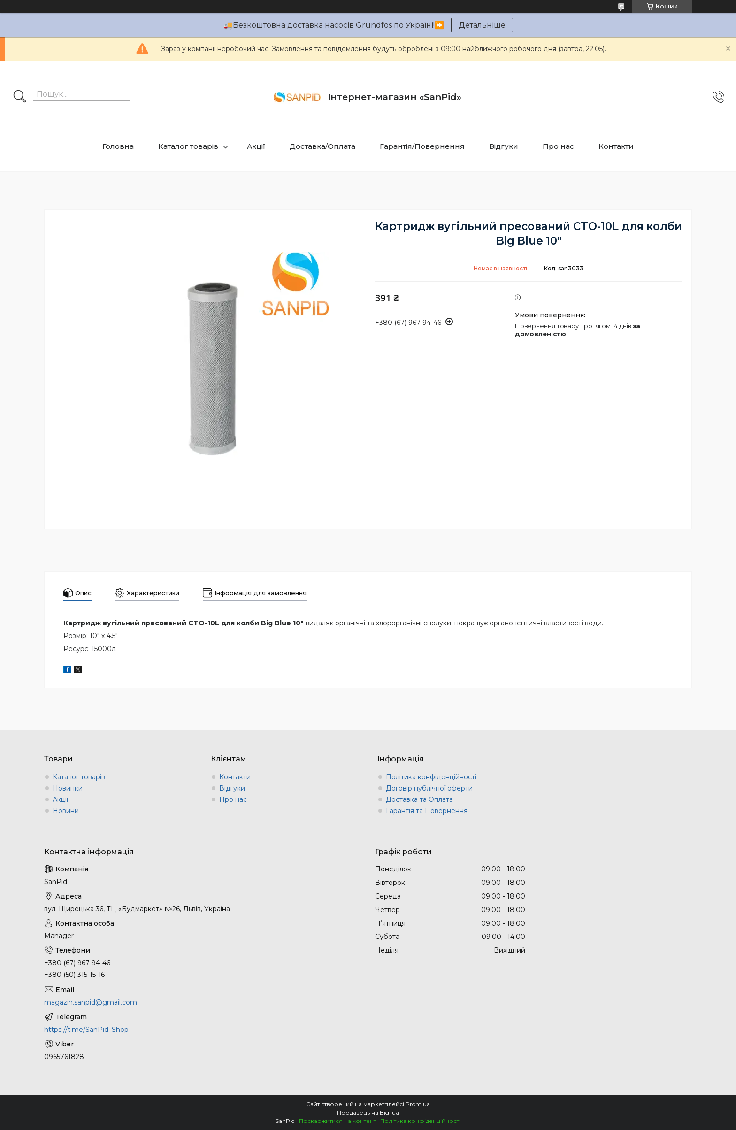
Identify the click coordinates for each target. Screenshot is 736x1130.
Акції (256, 146)
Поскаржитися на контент (337, 1120)
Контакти (616, 146)
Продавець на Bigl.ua (368, 1112)
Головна (118, 146)
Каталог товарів (188, 146)
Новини (66, 811)
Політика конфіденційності (431, 777)
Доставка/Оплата (322, 146)
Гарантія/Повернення (422, 146)
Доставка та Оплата (419, 799)
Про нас (558, 146)
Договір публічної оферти (429, 788)
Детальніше (482, 25)
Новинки (68, 788)
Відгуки (503, 146)
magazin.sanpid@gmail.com (90, 1002)
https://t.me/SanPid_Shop (86, 1029)
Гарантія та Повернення (427, 811)
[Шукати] (19, 97)
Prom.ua (418, 1103)
